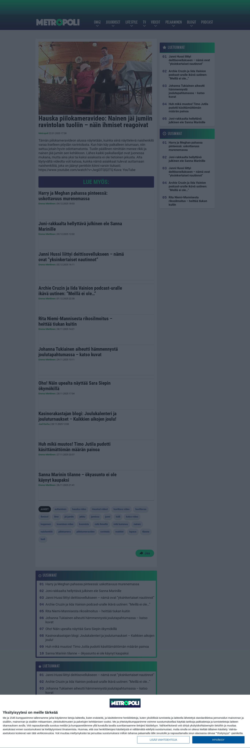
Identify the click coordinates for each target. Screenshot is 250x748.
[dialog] (125, 721)
